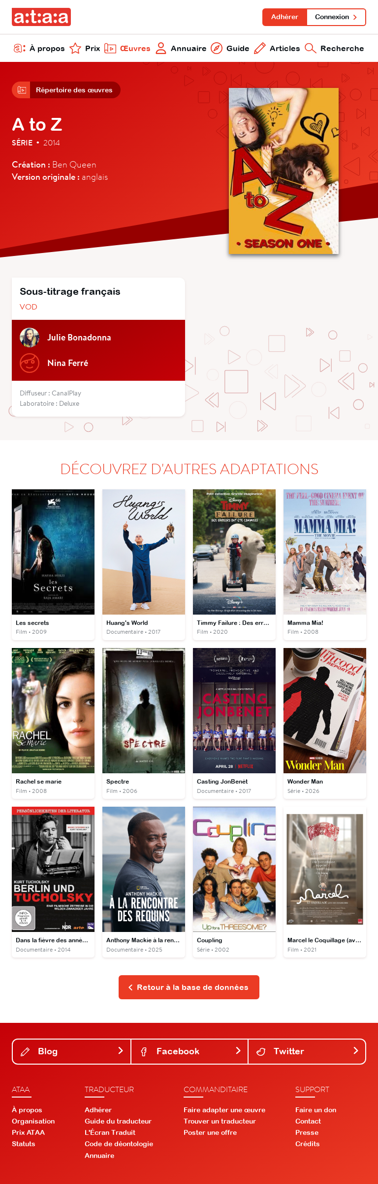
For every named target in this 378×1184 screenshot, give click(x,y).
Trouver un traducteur (220, 1121)
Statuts (23, 1144)
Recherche (334, 48)
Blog (73, 1051)
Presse (306, 1132)
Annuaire (181, 48)
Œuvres (127, 48)
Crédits (307, 1144)
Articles (277, 48)
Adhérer (284, 17)
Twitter (307, 1051)
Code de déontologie (119, 1144)
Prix (84, 48)
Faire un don (315, 1110)
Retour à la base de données (188, 987)
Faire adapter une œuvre (224, 1110)
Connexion (336, 17)
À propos (39, 48)
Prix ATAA (28, 1132)
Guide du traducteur (118, 1121)
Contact (308, 1121)
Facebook (190, 1051)
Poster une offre (210, 1132)
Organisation (33, 1121)
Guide (230, 48)
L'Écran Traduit (110, 1132)
